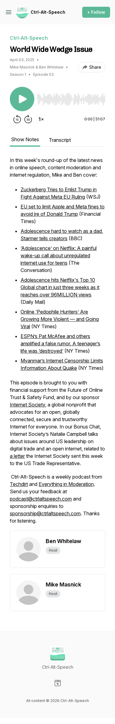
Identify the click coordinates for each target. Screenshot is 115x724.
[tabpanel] (57, 343)
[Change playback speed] (41, 119)
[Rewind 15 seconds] (17, 119)
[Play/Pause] (22, 99)
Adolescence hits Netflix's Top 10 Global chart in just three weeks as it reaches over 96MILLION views (60, 287)
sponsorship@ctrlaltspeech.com (45, 513)
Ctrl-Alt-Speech (48, 12)
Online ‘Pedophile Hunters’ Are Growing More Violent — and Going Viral (60, 319)
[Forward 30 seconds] (28, 119)
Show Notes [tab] (25, 139)
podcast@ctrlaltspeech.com (41, 499)
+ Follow (96, 12)
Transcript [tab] (60, 140)
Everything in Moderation (66, 484)
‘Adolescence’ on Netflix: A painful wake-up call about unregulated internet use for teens (59, 255)
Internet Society (27, 405)
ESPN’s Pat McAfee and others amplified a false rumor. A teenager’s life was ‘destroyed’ (60, 343)
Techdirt (19, 484)
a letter (17, 456)
